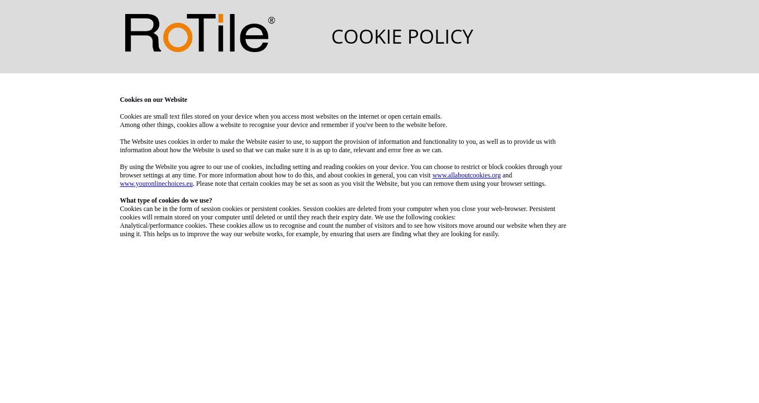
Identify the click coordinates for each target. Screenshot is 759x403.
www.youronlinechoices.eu (156, 184)
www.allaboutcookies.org (467, 175)
